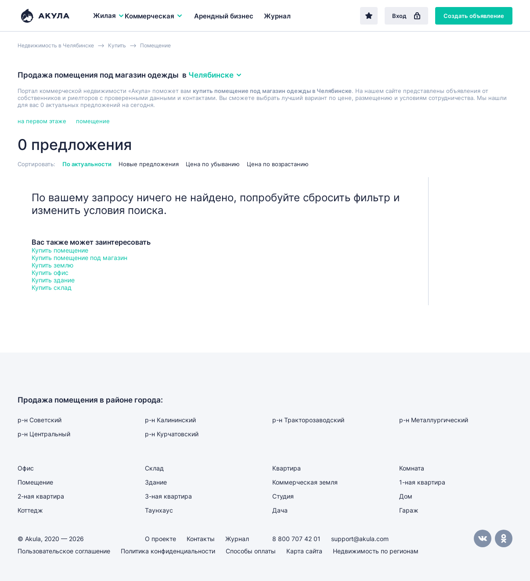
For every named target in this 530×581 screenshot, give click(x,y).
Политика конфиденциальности (168, 551)
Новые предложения (149, 164)
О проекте (160, 538)
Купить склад (52, 287)
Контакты (201, 538)
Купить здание (53, 280)
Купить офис (50, 272)
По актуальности (87, 164)
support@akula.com (360, 538)
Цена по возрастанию (278, 164)
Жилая (109, 15)
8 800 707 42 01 (296, 538)
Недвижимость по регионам (375, 551)
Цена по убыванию (213, 164)
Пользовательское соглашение (64, 551)
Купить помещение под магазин (79, 257)
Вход (406, 15)
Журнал (277, 16)
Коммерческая (154, 16)
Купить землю (52, 265)
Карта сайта (304, 551)
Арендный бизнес (223, 16)
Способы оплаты (251, 551)
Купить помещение (60, 250)
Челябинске (215, 75)
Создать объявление (473, 15)
